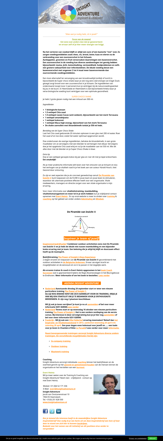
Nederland (50, 288)
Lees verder (104, 275)
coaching (47, 199)
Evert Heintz (62, 196)
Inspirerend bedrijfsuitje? (55, 244)
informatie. (114, 328)
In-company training (61, 341)
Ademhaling (87, 199)
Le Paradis (81, 328)
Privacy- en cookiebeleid (138, 438)
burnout (80, 367)
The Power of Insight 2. (64, 312)
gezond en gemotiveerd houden (79, 364)
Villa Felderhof (76, 320)
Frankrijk (49, 320)
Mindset (100, 199)
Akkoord (152, 438)
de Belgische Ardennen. (74, 262)
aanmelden (92, 304)
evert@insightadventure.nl (62, 389)
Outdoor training (59, 346)
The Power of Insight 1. (76, 291)
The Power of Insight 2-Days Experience (76, 257)
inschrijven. (82, 423)
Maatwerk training (60, 351)
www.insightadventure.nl (55, 402)
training (111, 196)
